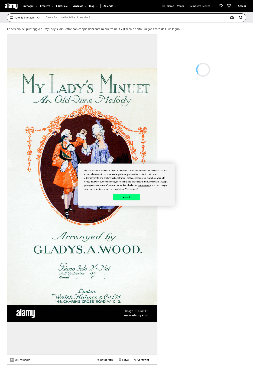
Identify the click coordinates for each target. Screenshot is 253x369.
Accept (126, 197)
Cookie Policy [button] (144, 185)
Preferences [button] (131, 189)
